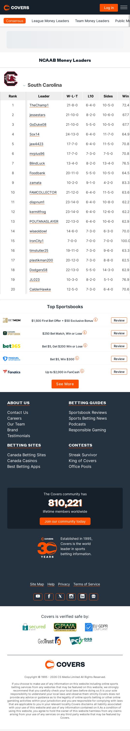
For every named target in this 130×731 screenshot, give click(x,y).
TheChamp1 (39, 105)
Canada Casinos (22, 460)
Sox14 (34, 134)
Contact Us (17, 412)
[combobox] (45, 84)
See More (65, 384)
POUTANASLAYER (44, 221)
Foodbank (37, 173)
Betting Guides (87, 402)
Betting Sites (24, 445)
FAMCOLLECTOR (43, 192)
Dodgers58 (38, 270)
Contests (80, 445)
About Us (18, 402)
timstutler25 (39, 250)
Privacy (64, 584)
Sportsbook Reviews (88, 412)
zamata (35, 183)
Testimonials (18, 435)
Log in (109, 8)
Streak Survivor (83, 454)
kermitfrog (38, 212)
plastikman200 (41, 260)
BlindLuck (37, 163)
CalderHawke (40, 289)
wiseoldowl (38, 231)
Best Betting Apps (23, 466)
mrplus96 (37, 153)
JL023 (35, 279)
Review (119, 320)
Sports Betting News (88, 418)
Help (51, 584)
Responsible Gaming (87, 429)
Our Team (16, 424)
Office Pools (80, 466)
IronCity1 (37, 241)
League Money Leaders (50, 21)
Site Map (37, 584)
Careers (14, 418)
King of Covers (82, 460)
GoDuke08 (38, 124)
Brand (12, 429)
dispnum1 (37, 202)
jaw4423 (36, 144)
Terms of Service (86, 584)
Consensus (14, 21)
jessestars (37, 115)
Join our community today (65, 521)
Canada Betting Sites (26, 454)
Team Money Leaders (92, 21)
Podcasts (77, 424)
